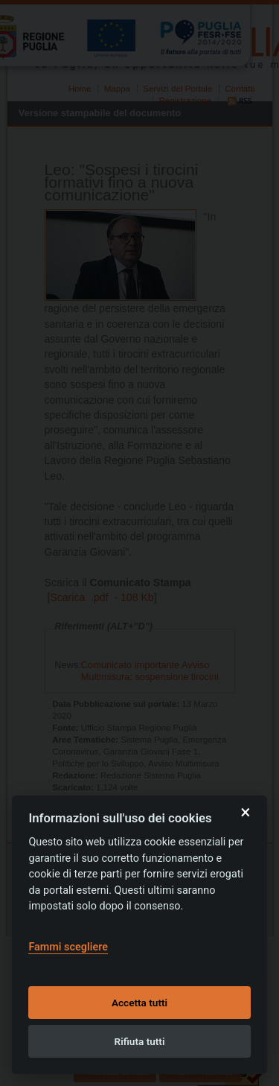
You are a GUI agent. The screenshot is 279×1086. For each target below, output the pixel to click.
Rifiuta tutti (140, 1041)
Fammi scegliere (68, 947)
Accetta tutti (139, 1003)
